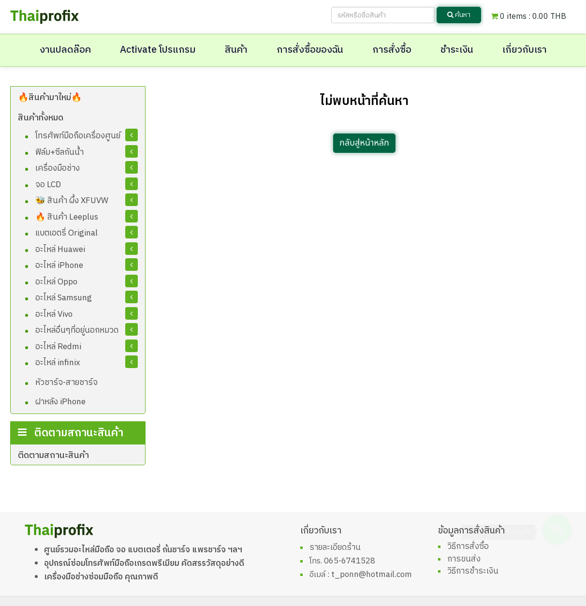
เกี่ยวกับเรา (524, 50)
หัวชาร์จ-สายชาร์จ (66, 382)
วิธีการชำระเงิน (472, 571)
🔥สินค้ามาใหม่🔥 (50, 97)
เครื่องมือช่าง (57, 168)
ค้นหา (458, 14)
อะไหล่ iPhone (59, 265)
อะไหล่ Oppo (56, 282)
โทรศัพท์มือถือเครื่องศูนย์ (77, 136)
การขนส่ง (464, 559)
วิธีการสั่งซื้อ (468, 546)
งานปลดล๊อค (65, 50)
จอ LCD (48, 185)
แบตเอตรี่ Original (66, 233)
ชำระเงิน (456, 50)
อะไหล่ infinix (57, 363)
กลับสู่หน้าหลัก (364, 142)
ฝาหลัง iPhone (60, 402)
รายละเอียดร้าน (335, 547)
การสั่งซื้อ (391, 50)
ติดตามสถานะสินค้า (53, 455)
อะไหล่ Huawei (60, 249)
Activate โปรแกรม (158, 50)
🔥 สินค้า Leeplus (66, 217)
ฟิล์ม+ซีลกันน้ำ (59, 152)
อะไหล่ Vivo (54, 314)
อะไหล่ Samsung (63, 298)
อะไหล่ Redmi (58, 347)
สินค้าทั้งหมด (40, 118)
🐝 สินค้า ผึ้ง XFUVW (71, 200)
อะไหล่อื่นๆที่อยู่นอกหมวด (76, 330)
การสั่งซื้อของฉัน (310, 50)
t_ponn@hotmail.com (371, 574)
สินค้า (236, 50)
